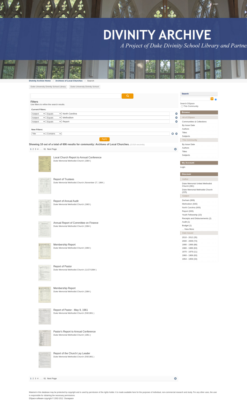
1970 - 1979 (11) (189, 252)
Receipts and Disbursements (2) (196, 218)
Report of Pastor (62, 266)
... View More (188, 229)
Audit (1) (186, 222)
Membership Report (64, 244)
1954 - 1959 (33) (189, 259)
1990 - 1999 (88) (189, 244)
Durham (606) (188, 200)
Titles (184, 132)
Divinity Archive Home (40, 81)
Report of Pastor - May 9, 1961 (70, 310)
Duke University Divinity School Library (48, 86)
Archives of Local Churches (69, 81)
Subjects (186, 136)
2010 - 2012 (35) (189, 237)
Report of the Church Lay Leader (71, 353)
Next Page (52, 149)
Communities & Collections (194, 121)
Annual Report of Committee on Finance (75, 222)
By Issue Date (188, 125)
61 (45, 149)
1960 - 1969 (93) (189, 255)
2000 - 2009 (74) (189, 241)
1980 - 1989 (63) (189, 248)
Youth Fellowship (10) (192, 215)
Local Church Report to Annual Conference (77, 157)
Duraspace (68, 398)
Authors (185, 129)
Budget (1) (187, 225)
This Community (189, 106)
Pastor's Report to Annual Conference (74, 331)
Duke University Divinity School (84, 86)
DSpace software (36, 398)
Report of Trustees (63, 179)
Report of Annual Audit (65, 201)
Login (215, 4)
